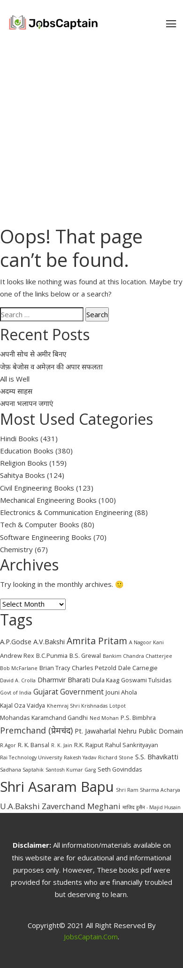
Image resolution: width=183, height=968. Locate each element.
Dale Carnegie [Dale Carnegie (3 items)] (138, 668)
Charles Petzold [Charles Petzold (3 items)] (94, 668)
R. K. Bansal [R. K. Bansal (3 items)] (33, 745)
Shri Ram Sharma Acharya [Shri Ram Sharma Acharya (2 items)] (148, 790)
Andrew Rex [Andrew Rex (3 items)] (17, 655)
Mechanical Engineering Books (48, 500)
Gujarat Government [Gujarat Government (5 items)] (68, 692)
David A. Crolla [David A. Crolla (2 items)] (18, 680)
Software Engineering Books (46, 537)
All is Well (15, 378)
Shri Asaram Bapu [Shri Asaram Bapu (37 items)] (57, 786)
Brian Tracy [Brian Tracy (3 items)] (54, 668)
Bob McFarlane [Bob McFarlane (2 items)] (19, 668)
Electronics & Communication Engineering (66, 512)
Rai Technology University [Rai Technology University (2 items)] (31, 757)
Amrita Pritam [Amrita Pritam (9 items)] (97, 640)
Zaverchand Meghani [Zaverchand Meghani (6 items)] (81, 806)
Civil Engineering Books (37, 487)
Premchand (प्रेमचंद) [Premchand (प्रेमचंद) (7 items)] (36, 730)
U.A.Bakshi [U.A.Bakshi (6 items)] (20, 806)
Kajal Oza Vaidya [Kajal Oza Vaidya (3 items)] (22, 705)
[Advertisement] (91, 133)
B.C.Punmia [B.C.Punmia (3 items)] (52, 655)
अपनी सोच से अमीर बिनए (33, 354)
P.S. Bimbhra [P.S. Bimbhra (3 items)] (138, 717)
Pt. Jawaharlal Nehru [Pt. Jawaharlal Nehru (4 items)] (106, 730)
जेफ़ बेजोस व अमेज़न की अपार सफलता (51, 366)
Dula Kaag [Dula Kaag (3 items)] (105, 680)
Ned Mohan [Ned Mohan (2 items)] (104, 718)
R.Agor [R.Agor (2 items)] (8, 745)
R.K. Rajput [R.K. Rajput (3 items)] (88, 745)
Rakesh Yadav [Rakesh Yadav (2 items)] (80, 757)
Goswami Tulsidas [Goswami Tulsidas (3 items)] (146, 680)
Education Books (26, 450)
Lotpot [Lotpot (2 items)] (117, 706)
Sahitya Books (22, 475)
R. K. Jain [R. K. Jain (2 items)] (61, 745)
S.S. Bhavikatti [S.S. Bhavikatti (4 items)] (156, 756)
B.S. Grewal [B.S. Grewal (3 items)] (85, 655)
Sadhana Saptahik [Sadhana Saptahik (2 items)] (22, 769)
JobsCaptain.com (91, 936)
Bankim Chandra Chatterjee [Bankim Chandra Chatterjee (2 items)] (137, 656)
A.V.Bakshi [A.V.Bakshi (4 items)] (49, 641)
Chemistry (16, 549)
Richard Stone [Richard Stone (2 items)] (115, 757)
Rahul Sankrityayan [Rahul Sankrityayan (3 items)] (131, 745)
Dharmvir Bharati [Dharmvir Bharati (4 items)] (64, 679)
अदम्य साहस (16, 391)
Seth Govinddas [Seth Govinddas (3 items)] (120, 769)
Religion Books (23, 463)
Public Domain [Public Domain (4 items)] (160, 730)
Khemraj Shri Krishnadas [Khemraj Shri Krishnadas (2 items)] (77, 706)
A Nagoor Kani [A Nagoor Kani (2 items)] (146, 642)
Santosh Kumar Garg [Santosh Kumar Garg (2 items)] (71, 769)
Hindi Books (19, 438)
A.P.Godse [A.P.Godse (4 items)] (15, 641)
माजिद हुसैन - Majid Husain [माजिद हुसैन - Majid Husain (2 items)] (151, 807)
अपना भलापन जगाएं (26, 403)
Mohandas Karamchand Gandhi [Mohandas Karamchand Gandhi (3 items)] (44, 717)
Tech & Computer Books (39, 524)
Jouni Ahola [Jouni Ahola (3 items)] (121, 692)
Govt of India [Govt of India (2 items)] (15, 692)
